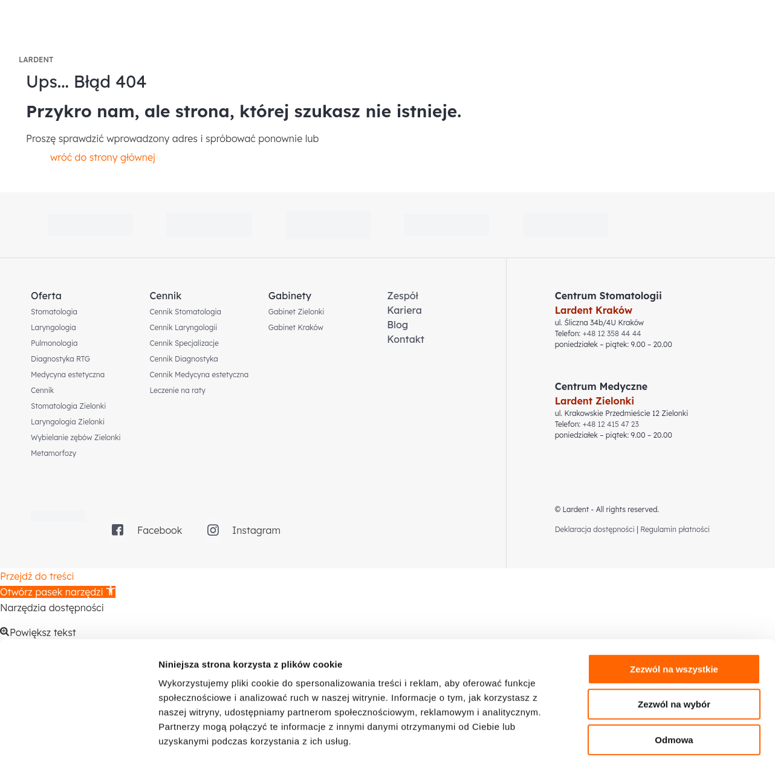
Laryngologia (53, 327)
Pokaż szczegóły (645, 742)
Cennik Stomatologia (185, 311)
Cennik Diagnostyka (183, 358)
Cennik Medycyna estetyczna (198, 374)
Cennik (42, 390)
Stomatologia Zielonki (68, 406)
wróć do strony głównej (102, 157)
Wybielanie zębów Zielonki (76, 437)
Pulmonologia (54, 343)
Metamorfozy (53, 453)
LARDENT (36, 59)
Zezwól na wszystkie (674, 618)
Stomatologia (54, 311)
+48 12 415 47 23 (611, 424)
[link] (328, 224)
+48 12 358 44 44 (612, 333)
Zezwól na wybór (674, 654)
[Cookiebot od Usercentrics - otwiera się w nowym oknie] (78, 742)
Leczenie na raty (177, 390)
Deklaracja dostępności (595, 529)
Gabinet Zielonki (296, 311)
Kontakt (405, 339)
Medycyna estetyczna (68, 374)
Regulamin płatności (675, 529)
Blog (397, 325)
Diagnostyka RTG (60, 358)
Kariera (404, 310)
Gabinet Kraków (295, 327)
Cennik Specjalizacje (183, 343)
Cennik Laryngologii (183, 327)
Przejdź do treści (37, 576)
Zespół (402, 296)
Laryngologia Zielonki (68, 421)
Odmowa (674, 689)
